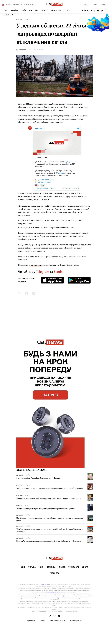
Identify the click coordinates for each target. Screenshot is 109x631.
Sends (58, 271)
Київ (24, 10)
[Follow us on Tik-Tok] (94, 11)
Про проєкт (31, 621)
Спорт (68, 10)
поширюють (51, 244)
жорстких (43, 227)
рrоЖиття (9, 15)
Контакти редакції (76, 621)
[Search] (106, 10)
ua (92, 10)
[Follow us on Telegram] (102, 11)
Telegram (42, 271)
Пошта (85, 10)
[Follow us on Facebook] (98, 11)
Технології (56, 10)
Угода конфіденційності (57, 621)
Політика (33, 10)
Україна (14, 10)
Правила (42, 621)
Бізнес (45, 10)
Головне (19, 19)
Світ (6, 10)
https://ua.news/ (45, 584)
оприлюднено (35, 265)
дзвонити (34, 256)
